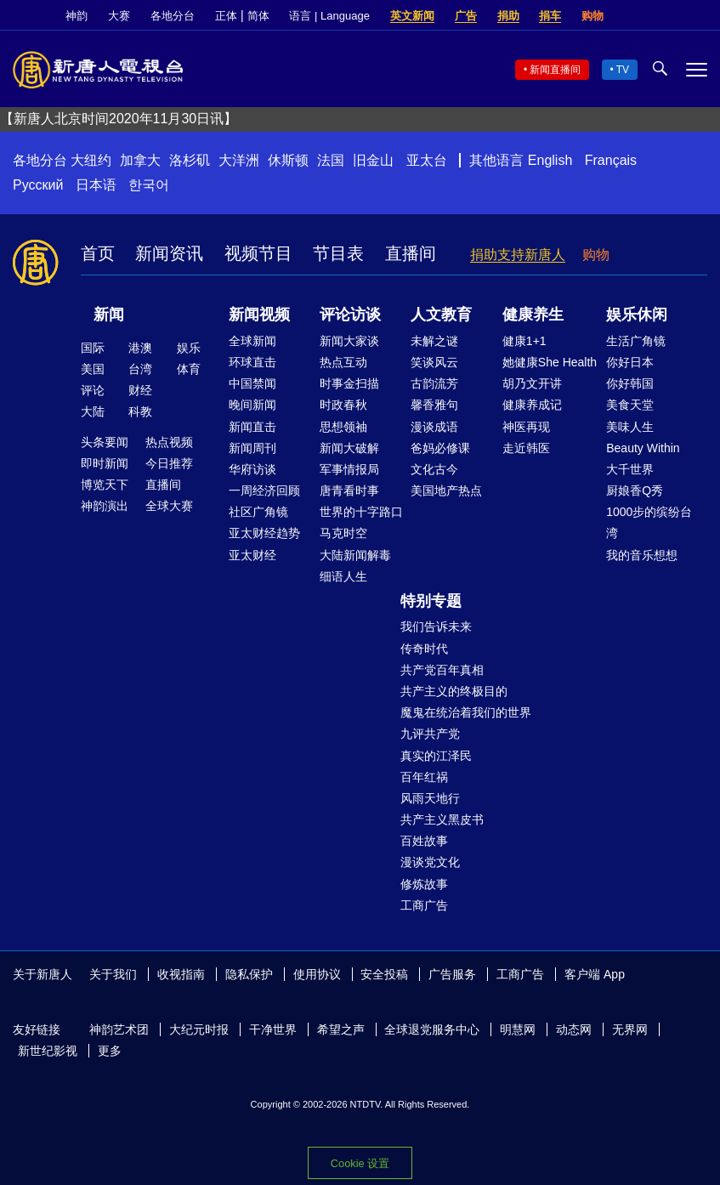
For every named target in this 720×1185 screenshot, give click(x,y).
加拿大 (140, 160)
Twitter (669, 16)
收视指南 (181, 974)
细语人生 (343, 576)
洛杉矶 (189, 160)
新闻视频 (259, 314)
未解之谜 (434, 341)
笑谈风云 (434, 362)
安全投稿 (384, 974)
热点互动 (343, 362)
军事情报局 (349, 469)
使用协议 (317, 974)
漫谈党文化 (430, 862)
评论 (93, 390)
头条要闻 (104, 442)
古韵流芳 (434, 383)
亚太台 (426, 160)
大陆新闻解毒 (355, 555)
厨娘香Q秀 (634, 490)
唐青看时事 (349, 490)
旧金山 (373, 160)
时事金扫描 (349, 383)
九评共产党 (430, 733)
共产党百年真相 (442, 670)
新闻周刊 (252, 448)
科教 (140, 411)
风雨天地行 (430, 798)
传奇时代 (424, 648)
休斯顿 (288, 160)
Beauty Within (642, 448)
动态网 (574, 1029)
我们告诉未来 (436, 626)
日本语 (96, 185)
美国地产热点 (446, 490)
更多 (110, 1050)
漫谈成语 (434, 427)
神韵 (76, 15)
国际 (93, 347)
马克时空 (343, 533)
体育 (189, 369)
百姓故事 (424, 841)
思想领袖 (343, 427)
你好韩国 (630, 383)
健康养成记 (532, 404)
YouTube (698, 16)
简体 (258, 15)
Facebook (640, 16)
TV (622, 70)
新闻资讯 (169, 253)
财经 (140, 390)
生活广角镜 (636, 341)
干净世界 (273, 1029)
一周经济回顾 (264, 490)
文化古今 (434, 469)
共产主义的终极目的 (453, 691)
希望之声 (341, 1029)
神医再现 (526, 427)
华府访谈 (252, 469)
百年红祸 (424, 777)
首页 (98, 253)
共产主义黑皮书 (442, 819)
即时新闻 (104, 463)
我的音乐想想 (641, 555)
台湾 (140, 369)
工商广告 (424, 905)
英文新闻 (412, 15)
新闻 (109, 314)
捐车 (550, 15)
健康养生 (533, 314)
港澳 (140, 347)
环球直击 (252, 362)
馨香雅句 (434, 404)
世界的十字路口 (361, 512)
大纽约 (91, 160)
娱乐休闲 (636, 314)
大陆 (93, 411)
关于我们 (113, 974)
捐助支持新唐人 (517, 254)
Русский (38, 185)
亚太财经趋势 (264, 533)
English (550, 160)
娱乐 (189, 347)
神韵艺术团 (119, 1029)
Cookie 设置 (360, 1163)
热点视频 (169, 442)
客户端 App (594, 974)
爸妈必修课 (440, 448)
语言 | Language (329, 15)
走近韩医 (526, 448)
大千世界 (630, 469)
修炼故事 (424, 884)
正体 (226, 15)
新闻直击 (252, 427)
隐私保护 (249, 974)
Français (611, 160)
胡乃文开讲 (532, 383)
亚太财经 (252, 555)
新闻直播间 (555, 70)
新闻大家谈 (349, 341)
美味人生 (630, 427)
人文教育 (441, 314)
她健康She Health (549, 362)
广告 (466, 15)
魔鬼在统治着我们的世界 (465, 712)
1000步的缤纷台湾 (649, 522)
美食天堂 (630, 404)
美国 (93, 369)
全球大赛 (169, 506)
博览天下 (104, 484)
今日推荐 (169, 463)
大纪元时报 (199, 1029)
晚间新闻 (252, 404)
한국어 (148, 185)
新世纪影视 (47, 1050)
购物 (592, 15)
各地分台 (172, 15)
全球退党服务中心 (431, 1029)
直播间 (410, 253)
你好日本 (630, 362)
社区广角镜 (258, 512)
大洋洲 (238, 160)
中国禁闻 (252, 383)
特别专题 (431, 601)
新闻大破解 (349, 448)
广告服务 (452, 974)
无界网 (630, 1029)
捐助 (508, 15)
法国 (330, 160)
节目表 (338, 253)
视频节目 (258, 253)
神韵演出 (104, 506)
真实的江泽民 (436, 756)
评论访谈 (350, 314)
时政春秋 (343, 404)
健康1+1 (524, 341)
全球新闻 (252, 341)
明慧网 (518, 1029)
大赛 (119, 15)
